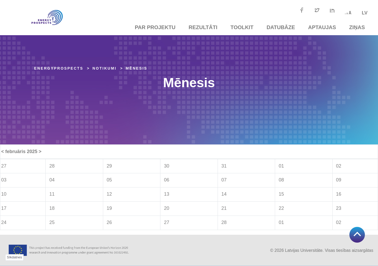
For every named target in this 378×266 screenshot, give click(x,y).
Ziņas (357, 27)
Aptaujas (322, 27)
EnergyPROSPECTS (58, 68)
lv (365, 12)
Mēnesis (137, 68)
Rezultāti (203, 27)
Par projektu (155, 27)
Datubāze (280, 27)
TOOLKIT (241, 27)
